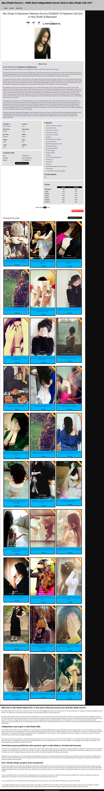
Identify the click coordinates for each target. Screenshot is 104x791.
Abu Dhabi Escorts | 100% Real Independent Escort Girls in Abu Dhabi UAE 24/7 (46, 2)
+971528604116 (51, 23)
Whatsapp (17, 264)
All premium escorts (75, 217)
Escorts (12, 6)
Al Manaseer (21, 66)
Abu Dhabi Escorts (31, 66)
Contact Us (19, 6)
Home (6, 6)
